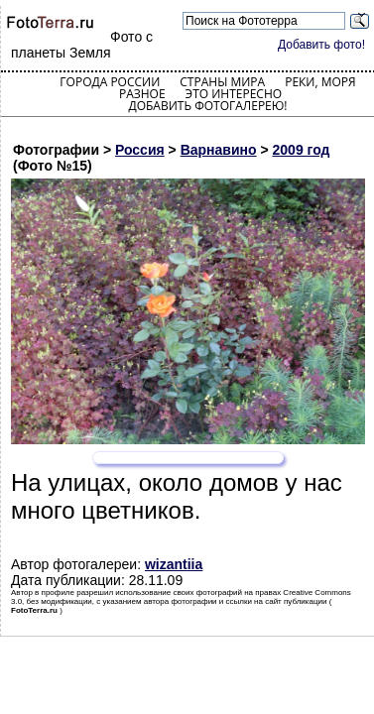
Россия (140, 150)
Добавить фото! (321, 45)
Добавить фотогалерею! (207, 105)
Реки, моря (320, 81)
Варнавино (219, 150)
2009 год (301, 150)
